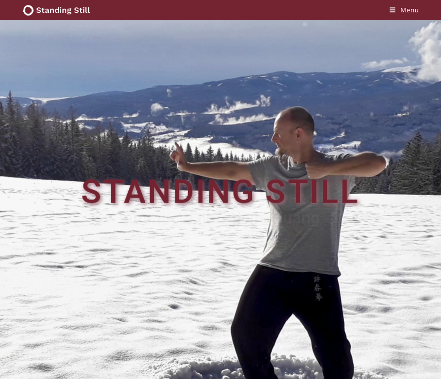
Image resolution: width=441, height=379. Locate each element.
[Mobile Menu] (404, 10)
